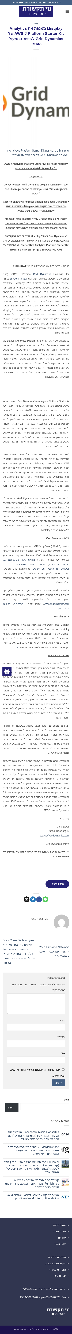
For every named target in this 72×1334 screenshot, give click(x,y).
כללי (36, 24)
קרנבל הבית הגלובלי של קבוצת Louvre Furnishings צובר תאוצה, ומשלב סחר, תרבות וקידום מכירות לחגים (32, 1183)
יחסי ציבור (60, 1243)
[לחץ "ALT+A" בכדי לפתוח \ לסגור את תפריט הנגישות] (7, 671)
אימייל (61, 1036)
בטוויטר (6, 603)
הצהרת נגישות (57, 1269)
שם (62, 1020)
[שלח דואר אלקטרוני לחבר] (26, 899)
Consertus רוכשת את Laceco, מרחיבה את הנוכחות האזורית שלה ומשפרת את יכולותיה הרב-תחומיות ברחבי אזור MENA (33, 1135)
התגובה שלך (58, 990)
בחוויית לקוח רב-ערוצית (21, 559)
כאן (17, 647)
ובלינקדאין (63, 608)
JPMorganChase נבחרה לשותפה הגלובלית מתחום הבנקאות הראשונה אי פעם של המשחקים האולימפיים (33, 1150)
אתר (63, 1053)
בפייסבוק (18, 603)
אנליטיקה (54, 564)
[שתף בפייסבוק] (39, 899)
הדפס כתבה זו (57, 884)
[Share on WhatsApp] (45, 899)
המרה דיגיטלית (18, 278)
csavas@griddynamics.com (54, 835)
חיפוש (42, 564)
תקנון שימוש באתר (55, 1263)
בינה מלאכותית (25, 564)
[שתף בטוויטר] (33, 899)
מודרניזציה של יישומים (45, 568)
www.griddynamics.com (56, 603)
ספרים (62, 1237)
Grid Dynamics (42, 274)
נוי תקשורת (59, 1231)
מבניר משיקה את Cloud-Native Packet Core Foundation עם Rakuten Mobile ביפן (32, 1197)
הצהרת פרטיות (57, 1257)
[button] (67, 11)
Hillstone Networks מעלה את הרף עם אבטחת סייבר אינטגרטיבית (54, 952)
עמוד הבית (59, 1225)
